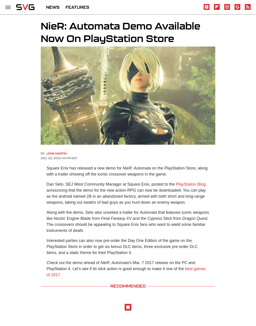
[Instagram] (227, 9)
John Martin (56, 153)
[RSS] (248, 9)
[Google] (237, 9)
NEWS (53, 7)
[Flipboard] (217, 9)
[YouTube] (206, 9)
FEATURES (77, 7)
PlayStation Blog (190, 184)
